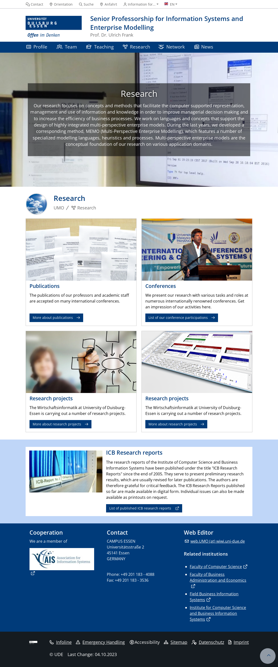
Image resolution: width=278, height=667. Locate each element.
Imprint (238, 642)
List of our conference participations (178, 317)
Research (136, 46)
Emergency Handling (100, 642)
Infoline (61, 642)
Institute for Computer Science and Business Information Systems (218, 613)
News (203, 46)
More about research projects (57, 424)
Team (67, 46)
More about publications (53, 317)
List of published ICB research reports (140, 508)
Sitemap (175, 642)
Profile (36, 46)
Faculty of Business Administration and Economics (218, 577)
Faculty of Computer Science (216, 566)
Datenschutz (208, 642)
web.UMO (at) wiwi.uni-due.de (217, 541)
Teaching (100, 46)
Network (171, 46)
